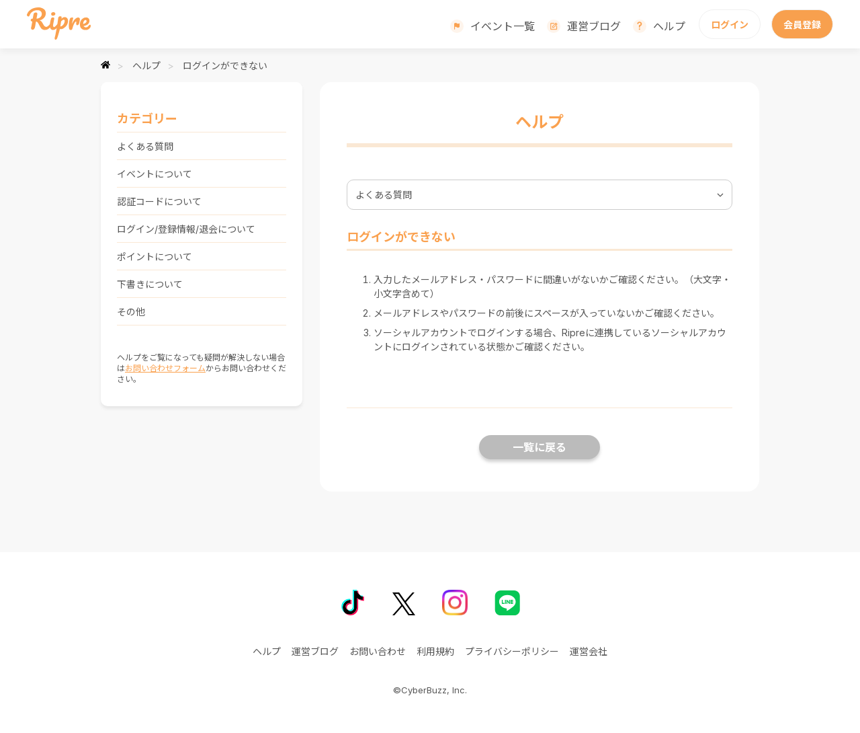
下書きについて (150, 284)
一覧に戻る (539, 447)
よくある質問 (145, 146)
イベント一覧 (502, 26)
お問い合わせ (377, 651)
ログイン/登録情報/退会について (186, 229)
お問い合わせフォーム (165, 368)
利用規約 (435, 651)
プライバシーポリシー (512, 651)
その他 (131, 311)
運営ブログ (594, 26)
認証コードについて (159, 201)
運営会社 (588, 651)
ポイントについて (154, 256)
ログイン (729, 24)
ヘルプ (669, 26)
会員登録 (802, 24)
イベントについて (154, 174)
